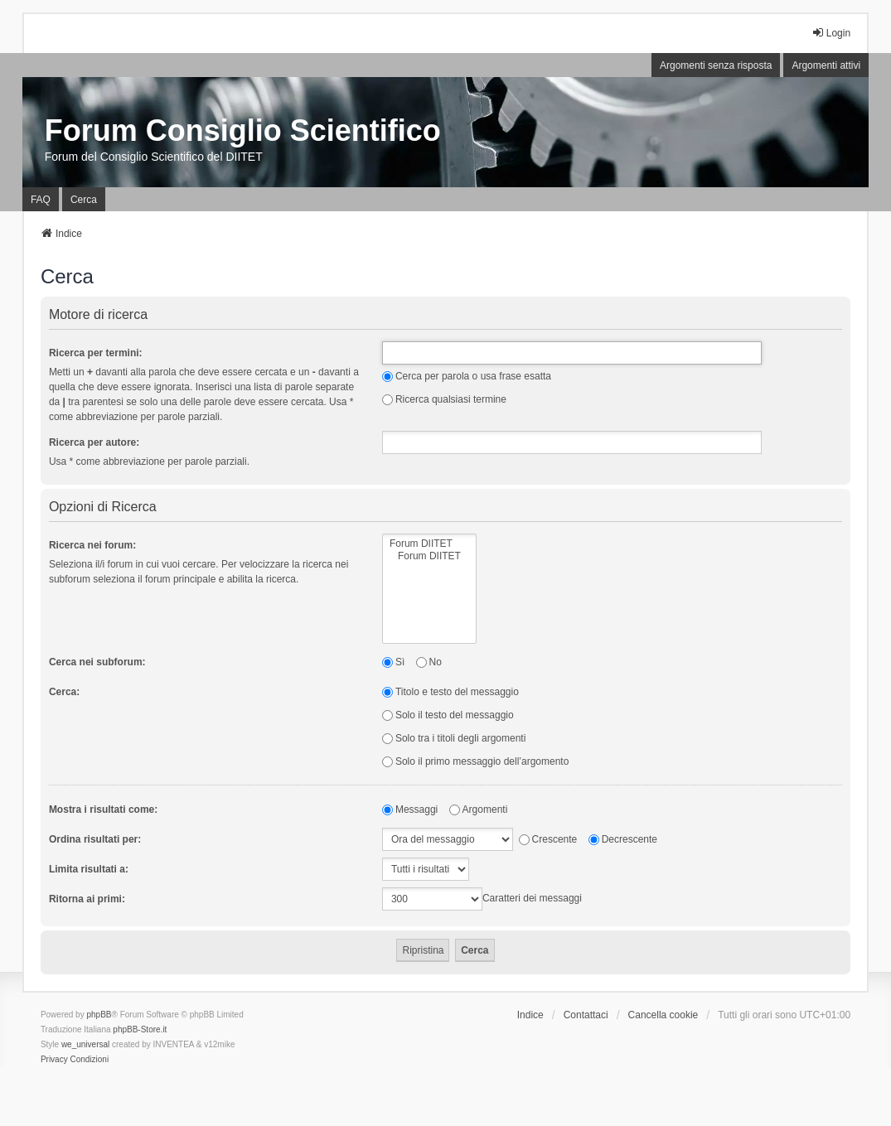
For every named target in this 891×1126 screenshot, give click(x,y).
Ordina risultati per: (95, 839)
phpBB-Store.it (140, 1029)
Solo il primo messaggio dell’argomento (475, 761)
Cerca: (64, 692)
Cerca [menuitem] (83, 199)
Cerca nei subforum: (97, 662)
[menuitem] (54, 1059)
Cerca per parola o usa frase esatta (466, 376)
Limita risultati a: (88, 869)
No (429, 662)
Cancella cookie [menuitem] (663, 1015)
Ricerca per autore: (94, 442)
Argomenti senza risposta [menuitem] (716, 65)
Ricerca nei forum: (92, 545)
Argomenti (478, 809)
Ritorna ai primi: (87, 899)
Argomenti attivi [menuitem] (826, 65)
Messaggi (410, 809)
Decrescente (622, 839)
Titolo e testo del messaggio (450, 692)
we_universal (85, 1044)
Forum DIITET (429, 544)
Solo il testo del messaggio (448, 715)
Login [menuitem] (830, 33)
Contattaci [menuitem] (586, 1015)
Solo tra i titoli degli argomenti (453, 738)
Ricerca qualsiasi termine (444, 399)
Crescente (548, 839)
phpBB (98, 1014)
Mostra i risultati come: (103, 809)
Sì (393, 662)
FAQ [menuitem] (41, 199)
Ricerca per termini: (96, 353)
